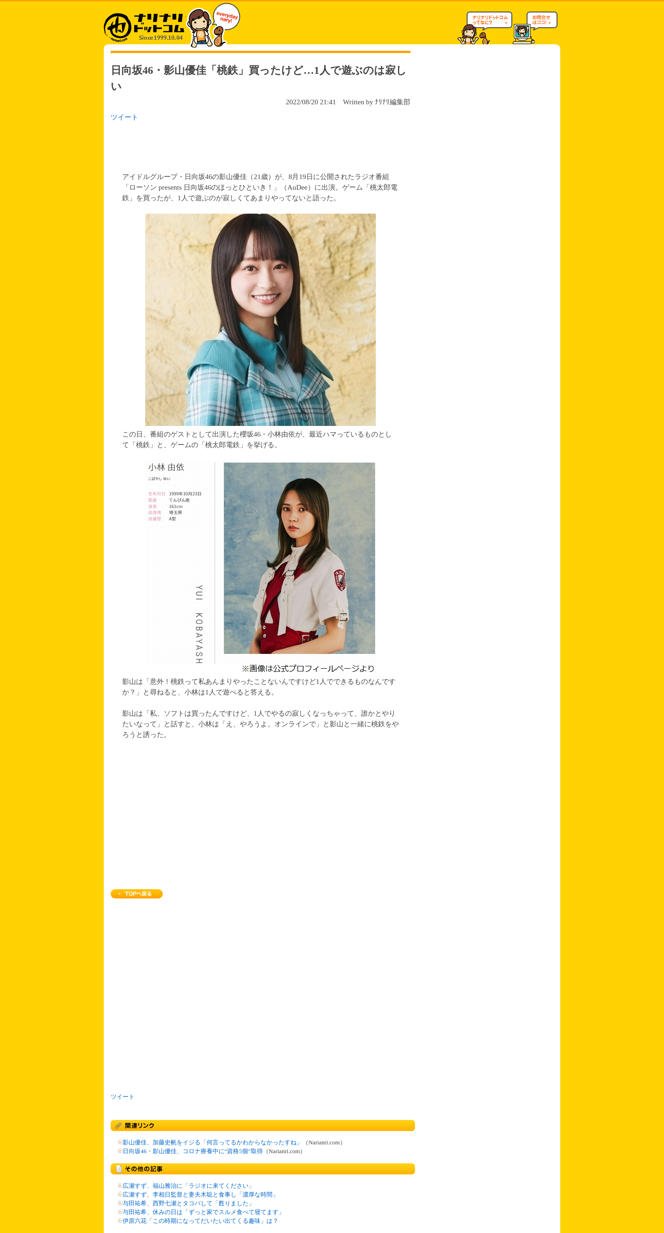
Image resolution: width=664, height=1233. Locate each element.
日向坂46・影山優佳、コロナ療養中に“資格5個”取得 (193, 1151)
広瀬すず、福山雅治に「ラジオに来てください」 (189, 1186)
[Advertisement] (230, 144)
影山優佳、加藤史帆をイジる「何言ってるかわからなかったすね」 (212, 1142)
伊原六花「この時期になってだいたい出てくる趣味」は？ (201, 1221)
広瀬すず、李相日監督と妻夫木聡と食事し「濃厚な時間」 (201, 1194)
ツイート (124, 117)
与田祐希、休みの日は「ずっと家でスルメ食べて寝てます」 (204, 1212)
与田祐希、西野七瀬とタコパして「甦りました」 (189, 1203)
